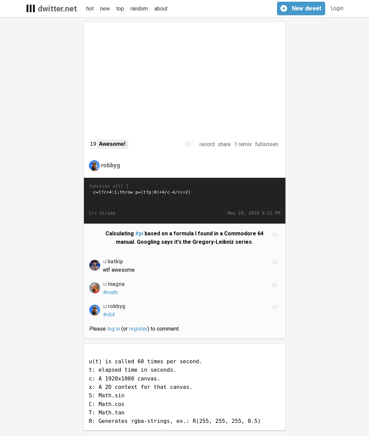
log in (113, 329)
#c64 (109, 314)
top (120, 8)
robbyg (111, 165)
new (105, 8)
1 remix (243, 144)
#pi (139, 233)
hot (90, 8)
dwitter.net (57, 8)
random (139, 8)
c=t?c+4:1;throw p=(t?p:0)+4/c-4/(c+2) (184, 200)
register (138, 329)
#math (110, 292)
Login (337, 8)
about (160, 8)
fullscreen (267, 144)
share (224, 144)
